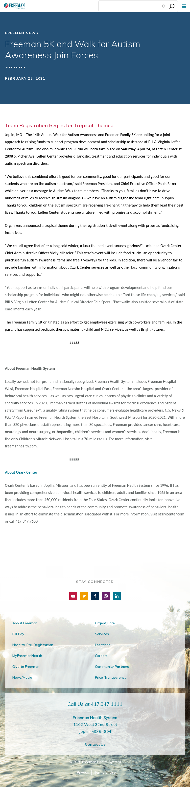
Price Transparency (110, 677)
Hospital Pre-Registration (32, 645)
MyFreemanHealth (27, 655)
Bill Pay (18, 634)
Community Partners (112, 666)
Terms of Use (105, 772)
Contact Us (95, 744)
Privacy (83, 772)
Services (102, 634)
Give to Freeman (25, 666)
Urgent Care (105, 623)
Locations (102, 645)
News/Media (22, 677)
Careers (101, 655)
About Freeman (25, 623)
